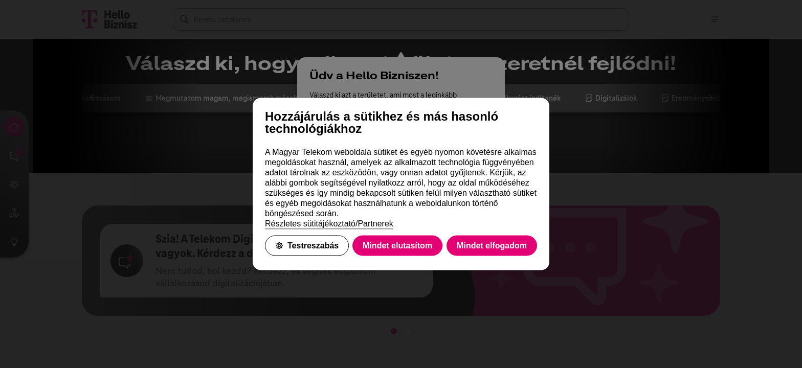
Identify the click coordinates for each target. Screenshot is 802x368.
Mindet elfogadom (492, 245)
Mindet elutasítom (397, 245)
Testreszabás (307, 245)
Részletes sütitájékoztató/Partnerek (329, 223)
